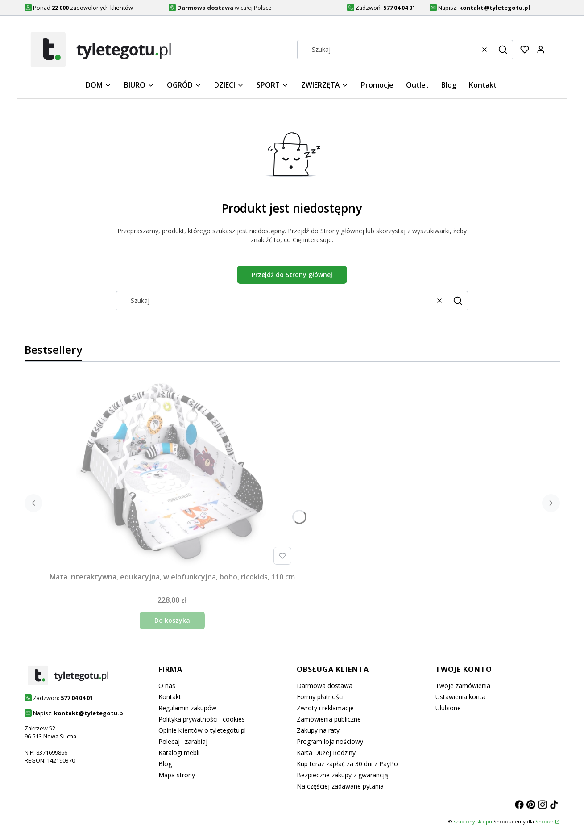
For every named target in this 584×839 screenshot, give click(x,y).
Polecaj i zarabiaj (182, 741)
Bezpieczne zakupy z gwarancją (342, 775)
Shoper (544, 821)
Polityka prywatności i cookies (201, 719)
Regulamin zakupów (187, 708)
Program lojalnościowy (330, 741)
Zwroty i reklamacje (325, 708)
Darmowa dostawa (324, 685)
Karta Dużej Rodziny (326, 752)
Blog (165, 763)
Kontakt (169, 696)
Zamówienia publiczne (329, 719)
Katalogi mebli (178, 752)
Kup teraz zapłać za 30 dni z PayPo (347, 763)
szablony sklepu (473, 821)
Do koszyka (172, 620)
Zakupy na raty (318, 730)
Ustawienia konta (460, 696)
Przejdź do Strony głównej (292, 274)
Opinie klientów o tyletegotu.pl (202, 730)
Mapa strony (176, 775)
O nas (166, 685)
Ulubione (448, 708)
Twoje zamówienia (462, 685)
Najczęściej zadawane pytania (340, 786)
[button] (503, 49)
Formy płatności (320, 696)
